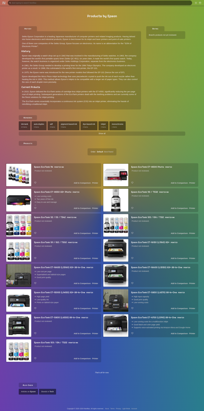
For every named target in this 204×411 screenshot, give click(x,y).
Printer (95, 183)
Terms (112, 409)
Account (134, 409)
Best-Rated (108, 152)
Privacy (118, 409)
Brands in (47, 392)
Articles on (28, 392)
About (107, 409)
